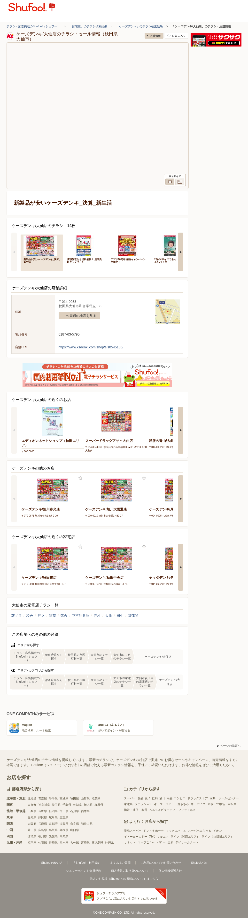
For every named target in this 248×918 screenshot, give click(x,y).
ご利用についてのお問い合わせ (160, 862)
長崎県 (53, 842)
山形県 (85, 798)
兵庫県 (42, 823)
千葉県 (66, 805)
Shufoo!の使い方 (52, 862)
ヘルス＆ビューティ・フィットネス (172, 810)
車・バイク (198, 804)
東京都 (32, 805)
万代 (152, 836)
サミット (130, 842)
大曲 (108, 616)
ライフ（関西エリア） (185, 836)
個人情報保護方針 (170, 870)
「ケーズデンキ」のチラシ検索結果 (139, 26)
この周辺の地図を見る (79, 316)
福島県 (96, 798)
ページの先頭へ (228, 745)
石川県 (74, 811)
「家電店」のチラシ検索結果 (88, 26)
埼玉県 (56, 805)
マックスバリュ (176, 830)
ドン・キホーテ (153, 830)
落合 (64, 616)
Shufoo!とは (199, 862)
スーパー (130, 798)
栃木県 (88, 805)
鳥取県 (53, 830)
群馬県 (98, 805)
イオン (217, 830)
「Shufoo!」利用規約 (86, 862)
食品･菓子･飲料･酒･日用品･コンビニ (162, 798)
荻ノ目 (16, 616)
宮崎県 (85, 842)
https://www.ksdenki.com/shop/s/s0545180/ (91, 347)
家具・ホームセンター (224, 798)
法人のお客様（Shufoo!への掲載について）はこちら (124, 878)
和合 (29, 616)
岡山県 (32, 830)
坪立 (41, 616)
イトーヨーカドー (135, 836)
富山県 (64, 811)
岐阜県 (53, 817)
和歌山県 (87, 823)
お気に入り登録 (80, 478)
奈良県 (74, 823)
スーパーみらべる (199, 830)
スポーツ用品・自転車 (221, 804)
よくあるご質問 (120, 862)
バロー (161, 842)
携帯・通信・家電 (135, 810)
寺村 (97, 616)
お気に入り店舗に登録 (176, 36)
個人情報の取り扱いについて (130, 870)
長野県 (42, 811)
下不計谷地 (80, 616)
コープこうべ (146, 842)
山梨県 (32, 811)
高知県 (64, 836)
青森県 (42, 798)
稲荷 (52, 616)
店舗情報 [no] (154, 36)
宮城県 (64, 798)
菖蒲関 (133, 616)
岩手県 (53, 798)
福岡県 (32, 842)
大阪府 (32, 823)
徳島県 (32, 836)
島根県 (64, 830)
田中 (120, 616)
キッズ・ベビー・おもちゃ (171, 804)
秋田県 (74, 798)
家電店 (128, 804)
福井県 (85, 811)
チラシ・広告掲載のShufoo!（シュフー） (33, 26)
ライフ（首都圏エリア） (217, 836)
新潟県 (53, 811)
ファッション (143, 804)
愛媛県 (53, 836)
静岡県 (42, 817)
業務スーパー (132, 830)
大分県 (74, 842)
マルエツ (163, 836)
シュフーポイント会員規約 (83, 870)
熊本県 (64, 842)
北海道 (32, 798)
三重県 (64, 817)
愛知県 (32, 817)
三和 (170, 842)
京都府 (53, 823)
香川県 (42, 836)
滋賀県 (64, 823)
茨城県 (77, 805)
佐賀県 (42, 842)
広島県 (42, 830)
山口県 (74, 830)
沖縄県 (109, 842)
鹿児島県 (97, 842)
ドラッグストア (197, 798)
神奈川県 (44, 805)
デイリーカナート (187, 842)
